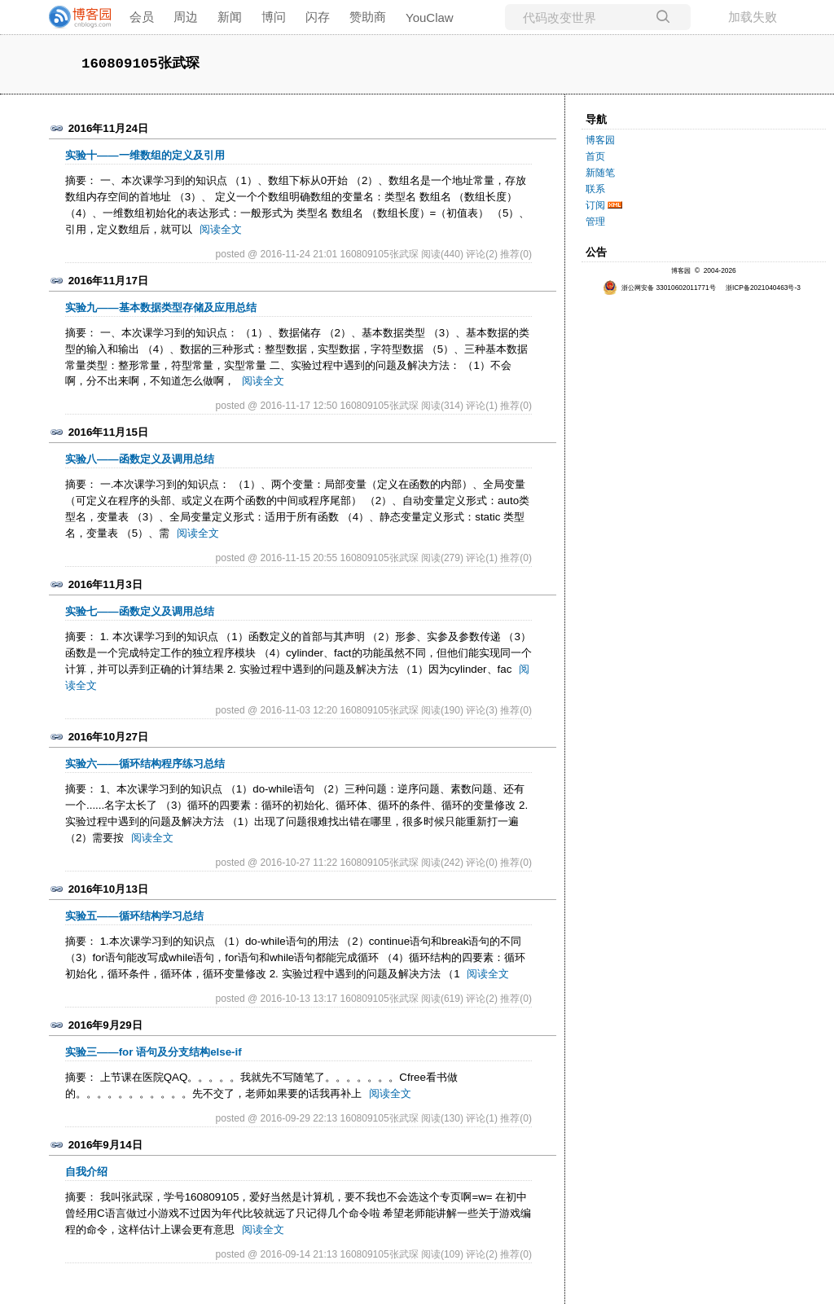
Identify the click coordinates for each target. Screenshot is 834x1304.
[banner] (73, 17)
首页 (595, 156)
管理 (595, 221)
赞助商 (367, 17)
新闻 (229, 17)
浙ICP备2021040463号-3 (763, 287)
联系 (595, 189)
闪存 (317, 17)
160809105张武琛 (140, 64)
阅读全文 (221, 229)
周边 (185, 17)
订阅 (595, 205)
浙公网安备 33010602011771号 (659, 287)
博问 (273, 17)
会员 (141, 17)
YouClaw (430, 17)
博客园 (600, 140)
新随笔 (600, 172)
